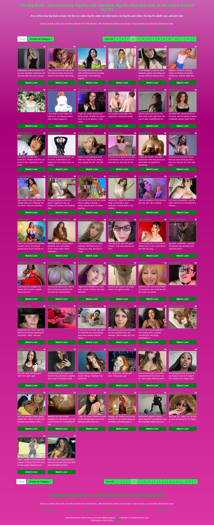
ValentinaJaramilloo (179, 133)
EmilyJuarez (84, 349)
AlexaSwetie (84, 262)
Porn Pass (71, 30)
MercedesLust (24, 435)
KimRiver (83, 392)
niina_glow (144, 46)
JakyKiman (84, 46)
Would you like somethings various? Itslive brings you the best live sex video (107, 495)
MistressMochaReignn (59, 219)
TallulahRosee (55, 133)
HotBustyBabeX (177, 219)
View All (108, 39)
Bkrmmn (142, 306)
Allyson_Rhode (25, 349)
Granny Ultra (162, 30)
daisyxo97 (143, 349)
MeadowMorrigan (117, 349)
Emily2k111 (23, 89)
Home (22, 39)
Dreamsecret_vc (116, 306)
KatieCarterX (54, 392)
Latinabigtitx (54, 262)
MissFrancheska (147, 89)
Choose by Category (41, 39)
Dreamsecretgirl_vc (88, 306)
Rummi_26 (53, 46)
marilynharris (24, 176)
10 (169, 39)
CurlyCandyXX (176, 89)
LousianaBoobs (56, 349)
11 (176, 39)
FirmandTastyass (26, 262)
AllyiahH (112, 89)
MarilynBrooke (85, 176)
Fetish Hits (118, 520)
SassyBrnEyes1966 (118, 219)
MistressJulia (24, 306)
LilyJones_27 (24, 46)
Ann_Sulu (143, 392)
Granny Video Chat (48, 30)
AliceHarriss (54, 435)
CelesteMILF (84, 89)
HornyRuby (175, 46)
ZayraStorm (175, 176)
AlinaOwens (54, 306)
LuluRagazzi (23, 219)
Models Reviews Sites (112, 30)
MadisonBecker (86, 133)
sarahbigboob (115, 133)
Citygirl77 (53, 89)
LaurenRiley (144, 176)
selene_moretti (116, 46)
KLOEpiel (143, 262)
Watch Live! (31, 82)
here (118, 518)
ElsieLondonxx (176, 392)
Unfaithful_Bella (86, 219)
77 (188, 39)
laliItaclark (113, 176)
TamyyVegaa (145, 133)
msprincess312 (177, 349)
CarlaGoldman (115, 392)
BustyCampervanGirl (28, 392)
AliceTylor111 (24, 133)
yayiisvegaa (144, 219)
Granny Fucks (88, 30)
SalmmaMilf (175, 262)
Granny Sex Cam (140, 30)
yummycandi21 (177, 306)
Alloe (111, 262)
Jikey (50, 176)
